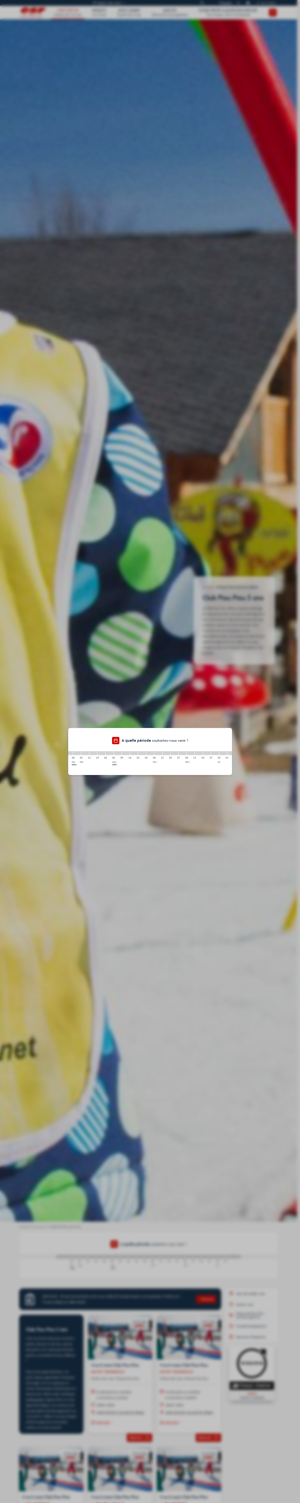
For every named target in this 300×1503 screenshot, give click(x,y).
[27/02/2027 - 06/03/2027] (182, 753)
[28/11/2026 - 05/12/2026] (77, 753)
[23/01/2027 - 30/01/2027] (142, 753)
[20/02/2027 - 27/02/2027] (174, 753)
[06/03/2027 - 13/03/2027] (191, 753)
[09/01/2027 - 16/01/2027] (126, 753)
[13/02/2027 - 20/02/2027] (166, 753)
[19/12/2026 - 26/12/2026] (101, 753)
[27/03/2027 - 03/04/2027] (215, 753)
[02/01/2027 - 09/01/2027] (118, 753)
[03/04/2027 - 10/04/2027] (223, 753)
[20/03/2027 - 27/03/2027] (207, 753)
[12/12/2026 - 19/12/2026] (93, 753)
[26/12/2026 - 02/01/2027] (109, 753)
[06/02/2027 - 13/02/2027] (158, 753)
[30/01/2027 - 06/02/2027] (150, 753)
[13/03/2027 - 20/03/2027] (199, 753)
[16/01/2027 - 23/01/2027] (134, 753)
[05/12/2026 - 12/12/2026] (85, 753)
